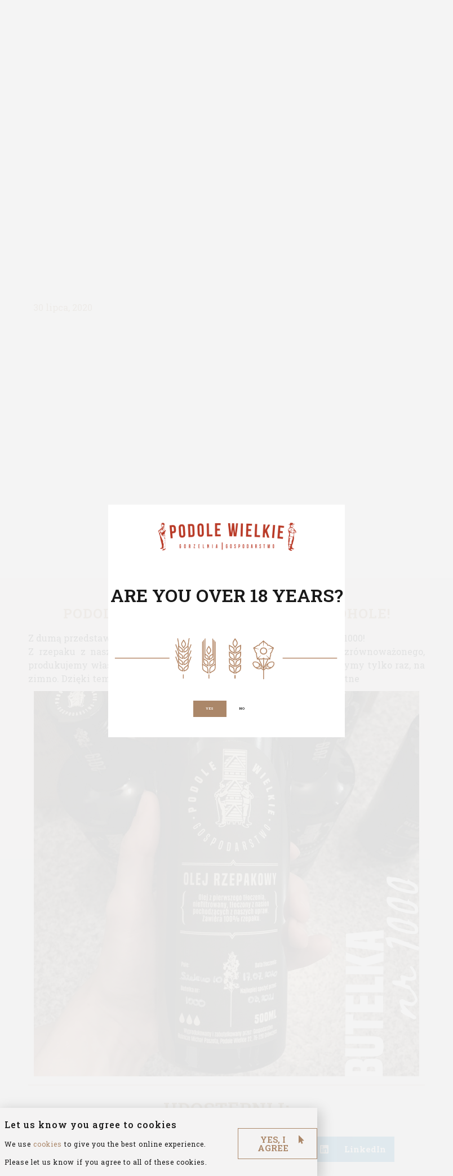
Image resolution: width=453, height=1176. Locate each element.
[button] (208, 709)
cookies (47, 1156)
